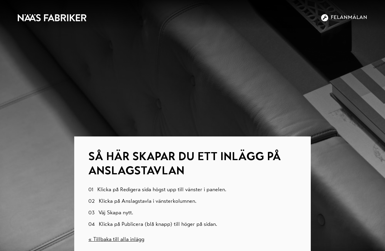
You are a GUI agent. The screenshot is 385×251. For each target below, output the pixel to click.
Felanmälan (344, 17)
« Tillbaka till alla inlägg (116, 239)
